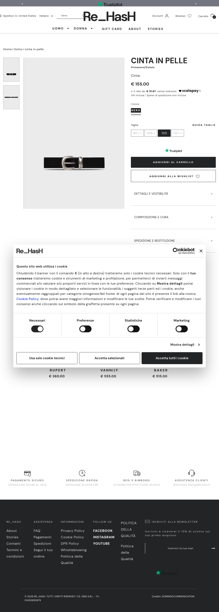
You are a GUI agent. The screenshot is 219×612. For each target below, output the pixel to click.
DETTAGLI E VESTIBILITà (173, 190)
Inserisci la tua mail (192, 548)
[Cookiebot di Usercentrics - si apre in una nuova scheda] (176, 251)
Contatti (13, 543)
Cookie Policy (27, 299)
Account (160, 16)
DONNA (83, 28)
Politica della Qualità (129, 529)
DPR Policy (70, 543)
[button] (196, 4)
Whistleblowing (74, 550)
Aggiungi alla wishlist (174, 176)
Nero (136, 110)
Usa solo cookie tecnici (47, 358)
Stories (155, 29)
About (135, 29)
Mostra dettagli (182, 345)
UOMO (61, 28)
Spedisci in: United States (19, 15)
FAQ (37, 530)
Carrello (207, 16)
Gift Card (112, 29)
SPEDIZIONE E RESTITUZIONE (173, 237)
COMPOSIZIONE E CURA (173, 213)
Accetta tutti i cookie (172, 358)
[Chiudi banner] (201, 250)
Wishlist (183, 16)
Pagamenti (43, 537)
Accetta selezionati (109, 358)
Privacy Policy (72, 530)
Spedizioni (42, 543)
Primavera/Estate (143, 67)
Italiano (46, 16)
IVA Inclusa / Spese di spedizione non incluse (158, 95)
